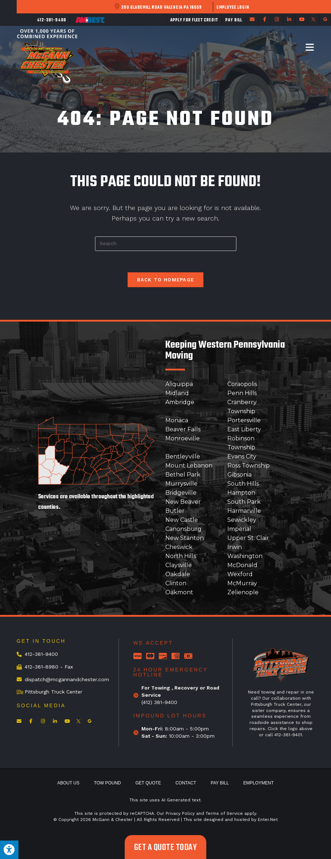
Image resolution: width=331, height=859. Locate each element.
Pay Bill (220, 783)
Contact (185, 783)
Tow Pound (107, 783)
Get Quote (148, 783)
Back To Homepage (165, 280)
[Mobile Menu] (310, 47)
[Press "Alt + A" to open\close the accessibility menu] (9, 850)
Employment (258, 783)
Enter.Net (268, 819)
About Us (68, 783)
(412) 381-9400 (159, 702)
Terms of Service (224, 813)
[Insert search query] (165, 243)
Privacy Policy (180, 813)
